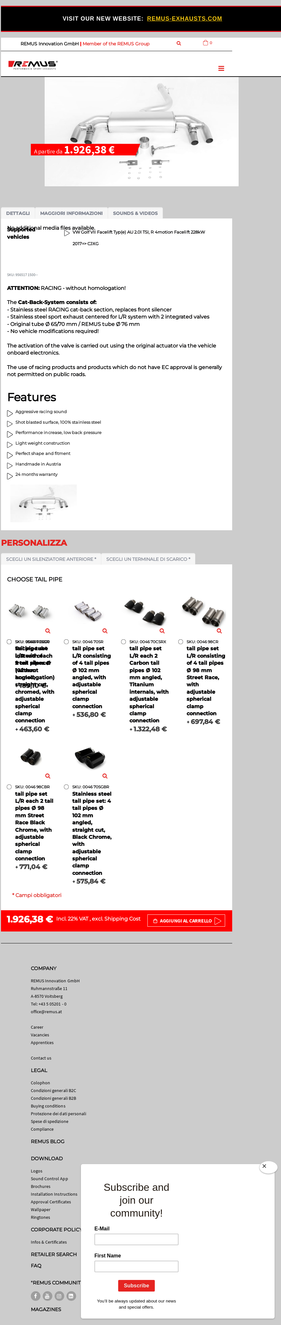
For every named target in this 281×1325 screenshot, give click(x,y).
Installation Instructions (54, 1194)
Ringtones (40, 1217)
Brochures (41, 1186)
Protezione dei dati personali (58, 1114)
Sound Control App (49, 1178)
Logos (36, 1171)
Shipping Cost (122, 919)
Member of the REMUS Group (116, 44)
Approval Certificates (51, 1202)
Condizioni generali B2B (53, 1098)
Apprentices (42, 1042)
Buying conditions (48, 1106)
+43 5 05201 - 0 (52, 1004)
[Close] (268, 1168)
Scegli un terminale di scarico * (148, 559)
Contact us (41, 1058)
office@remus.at (46, 1012)
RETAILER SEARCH (54, 1254)
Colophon (40, 1083)
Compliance (42, 1129)
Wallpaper (41, 1209)
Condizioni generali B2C (53, 1090)
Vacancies (40, 1035)
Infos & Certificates (49, 1242)
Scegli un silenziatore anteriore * (51, 559)
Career (37, 1027)
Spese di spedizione (49, 1121)
